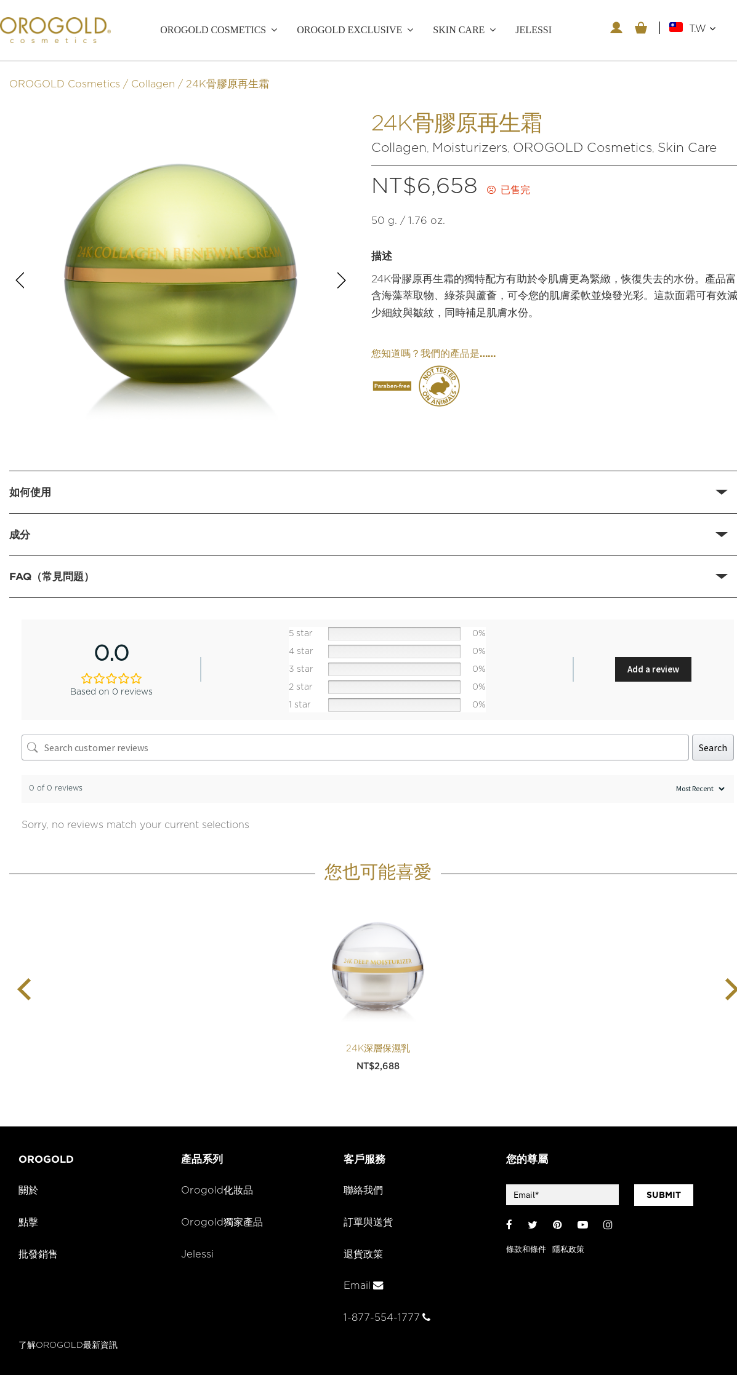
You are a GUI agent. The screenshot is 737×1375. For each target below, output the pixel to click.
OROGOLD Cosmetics (213, 30)
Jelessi (197, 1252)
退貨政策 (364, 1252)
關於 (28, 1189)
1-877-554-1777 (387, 1316)
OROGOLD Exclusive (349, 30)
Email (364, 1284)
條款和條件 (526, 1247)
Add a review (653, 668)
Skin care (459, 30)
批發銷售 (39, 1252)
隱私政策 (568, 1247)
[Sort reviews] (699, 787)
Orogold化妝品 (218, 1189)
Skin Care (687, 146)
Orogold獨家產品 (223, 1221)
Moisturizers (469, 146)
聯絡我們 (364, 1189)
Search (713, 745)
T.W (702, 28)
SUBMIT (663, 1193)
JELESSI (533, 30)
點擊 (28, 1221)
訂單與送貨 (370, 1221)
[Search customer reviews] (355, 746)
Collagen (153, 82)
